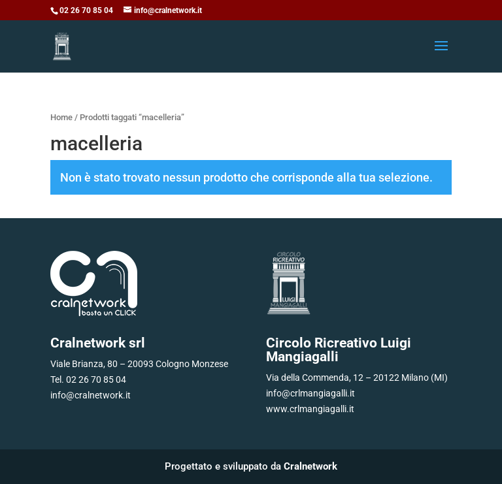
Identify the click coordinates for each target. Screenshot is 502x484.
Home (61, 117)
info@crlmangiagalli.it (310, 393)
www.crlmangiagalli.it (310, 409)
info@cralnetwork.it (90, 395)
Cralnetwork (310, 466)
